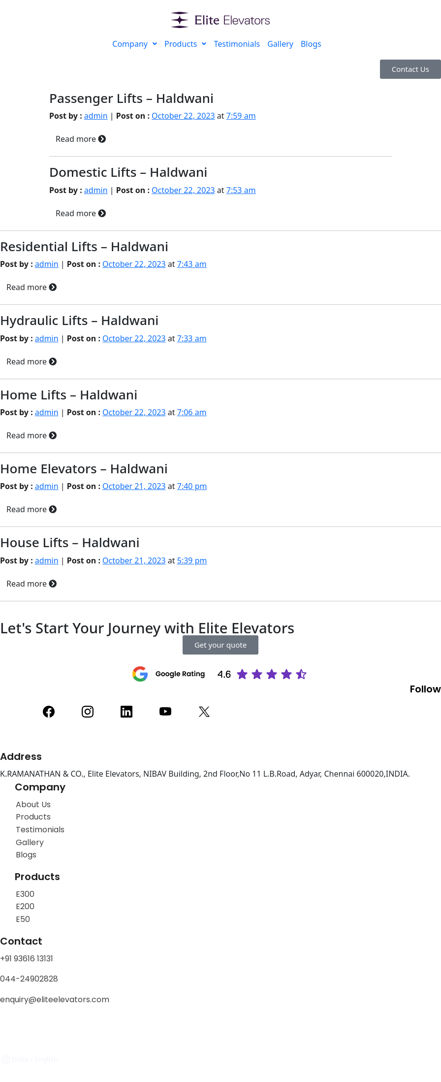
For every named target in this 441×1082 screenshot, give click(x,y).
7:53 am (241, 190)
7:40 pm (192, 486)
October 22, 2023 (183, 115)
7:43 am (192, 264)
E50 (23, 919)
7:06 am (192, 412)
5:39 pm (192, 560)
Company (134, 44)
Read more (81, 138)
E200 (25, 906)
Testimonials (237, 44)
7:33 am (192, 338)
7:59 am (241, 115)
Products (185, 44)
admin (96, 115)
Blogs (311, 44)
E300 (25, 894)
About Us (33, 804)
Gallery (280, 44)
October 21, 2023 (134, 486)
